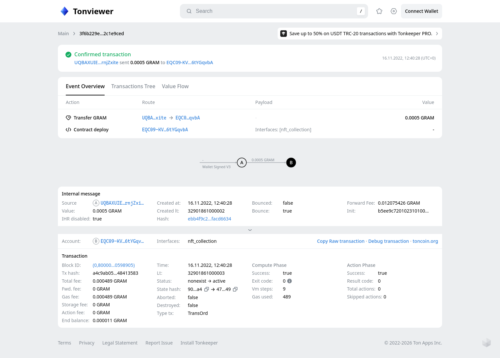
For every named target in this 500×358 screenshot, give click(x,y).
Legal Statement (120, 343)
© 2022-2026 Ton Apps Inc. (413, 343)
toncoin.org (425, 241)
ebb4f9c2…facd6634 (209, 219)
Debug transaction (388, 241)
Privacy (86, 343)
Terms (64, 343)
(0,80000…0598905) (114, 265)
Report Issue (159, 343)
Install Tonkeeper (199, 343)
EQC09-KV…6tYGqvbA (189, 62)
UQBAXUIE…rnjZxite (96, 62)
